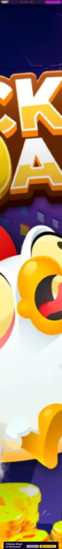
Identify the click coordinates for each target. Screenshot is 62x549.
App (21, 1)
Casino (31, 1)
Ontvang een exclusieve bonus (53, 1)
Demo (26, 1)
